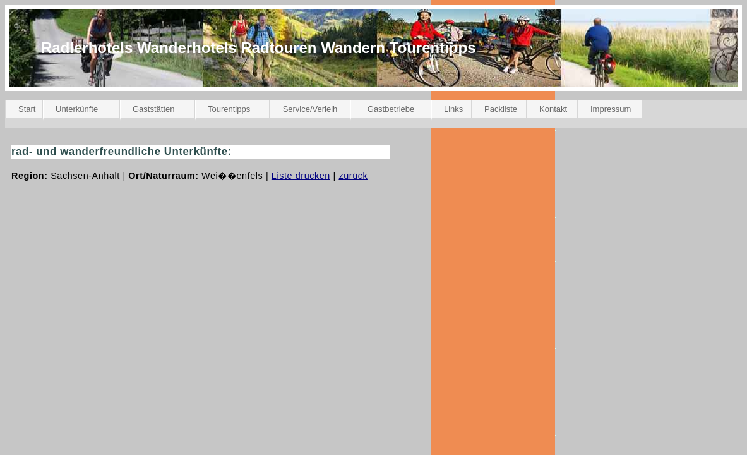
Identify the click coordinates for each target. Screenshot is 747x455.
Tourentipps (229, 109)
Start (26, 109)
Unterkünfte (77, 109)
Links (453, 109)
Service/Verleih (310, 109)
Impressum (610, 109)
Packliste (500, 109)
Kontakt (553, 109)
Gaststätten (153, 109)
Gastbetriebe (391, 109)
